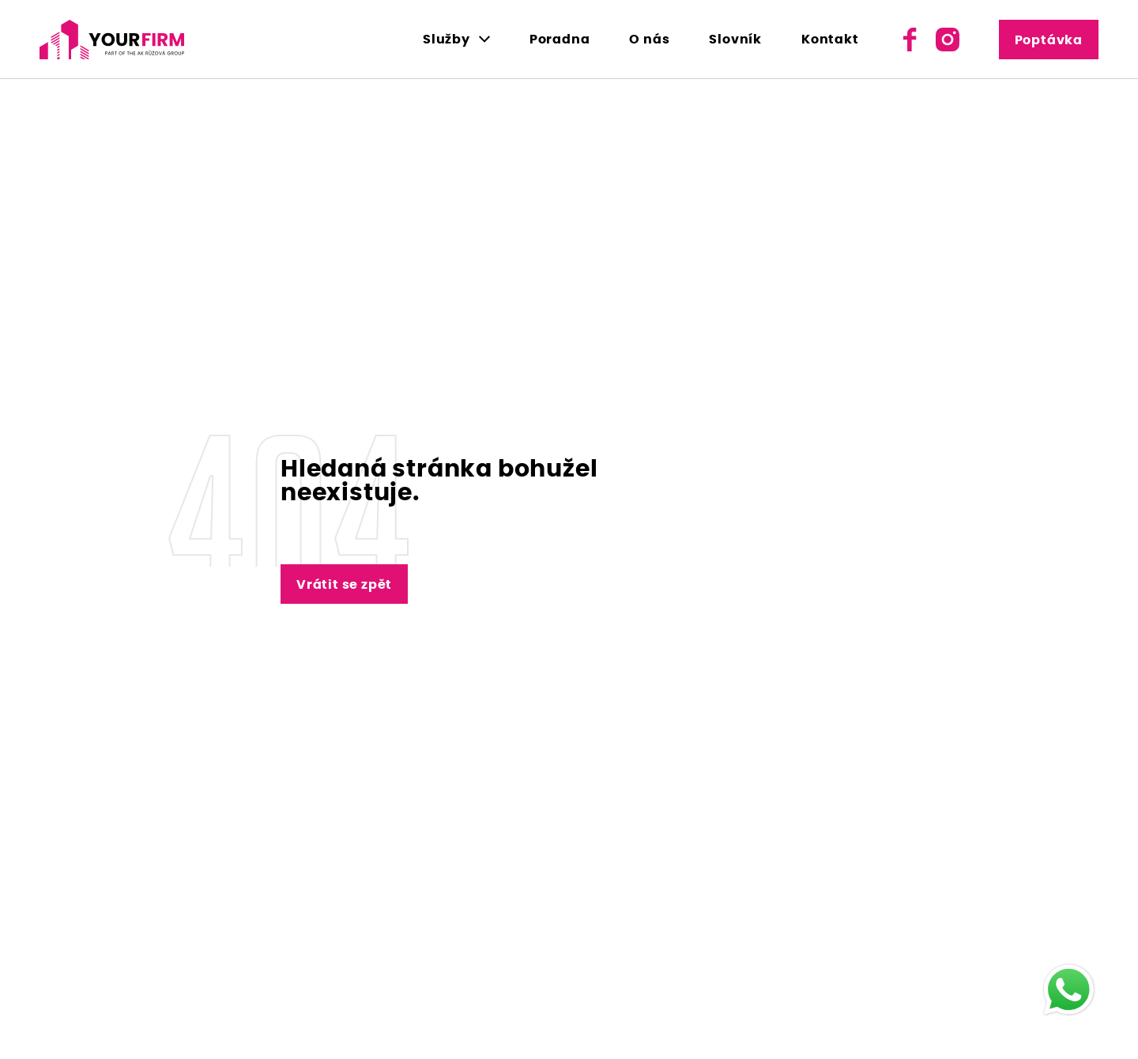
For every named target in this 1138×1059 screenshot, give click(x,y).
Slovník (735, 39)
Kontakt (830, 39)
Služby (446, 39)
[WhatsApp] (1068, 989)
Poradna (559, 39)
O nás (649, 39)
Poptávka (1049, 40)
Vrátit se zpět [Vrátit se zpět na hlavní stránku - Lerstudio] (344, 584)
